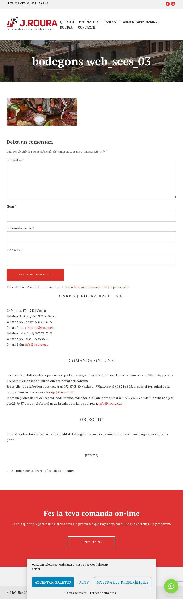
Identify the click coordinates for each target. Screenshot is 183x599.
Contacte (86, 27)
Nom (11, 206)
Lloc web (13, 249)
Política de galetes (76, 593)
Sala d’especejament (141, 22)
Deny (84, 582)
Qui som (67, 22)
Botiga (66, 27)
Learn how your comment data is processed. (96, 287)
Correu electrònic (21, 228)
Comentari (15, 160)
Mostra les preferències (123, 582)
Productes (88, 22)
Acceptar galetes (53, 582)
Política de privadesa (103, 593)
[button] (171, 586)
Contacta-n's (91, 542)
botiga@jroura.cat (41, 327)
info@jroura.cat (36, 344)
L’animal (111, 22)
